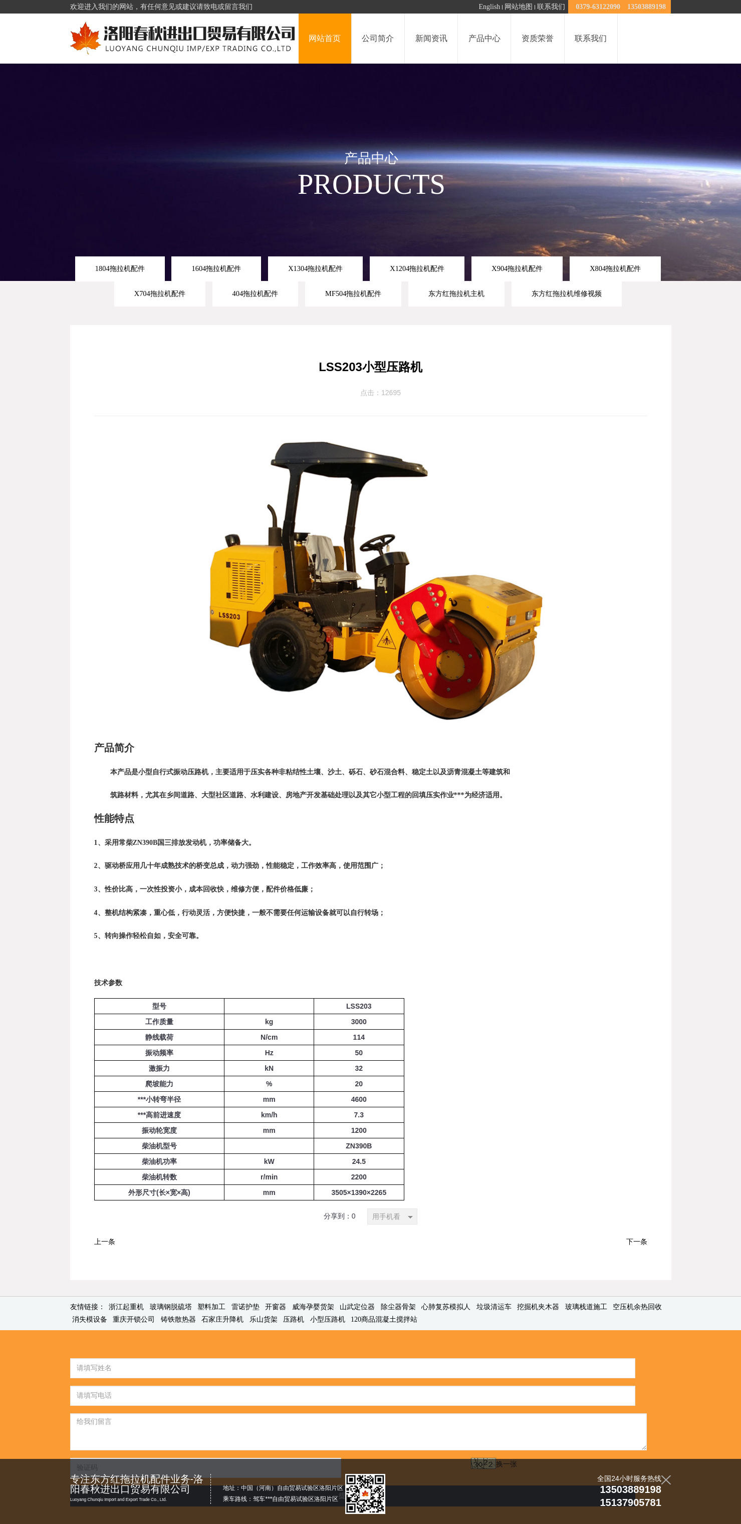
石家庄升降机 (222, 1319)
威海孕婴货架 (313, 1307)
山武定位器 (357, 1307)
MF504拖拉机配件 (353, 293)
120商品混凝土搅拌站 (384, 1319)
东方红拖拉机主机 (456, 293)
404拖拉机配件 (255, 293)
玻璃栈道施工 (586, 1307)
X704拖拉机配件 (159, 293)
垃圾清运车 (494, 1307)
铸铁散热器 (178, 1319)
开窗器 (275, 1307)
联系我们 (551, 7)
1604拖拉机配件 (216, 268)
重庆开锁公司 (134, 1319)
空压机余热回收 (637, 1307)
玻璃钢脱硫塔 (171, 1307)
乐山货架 (264, 1319)
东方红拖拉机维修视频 (567, 293)
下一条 (636, 1242)
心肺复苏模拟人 (445, 1307)
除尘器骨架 (398, 1307)
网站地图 (519, 7)
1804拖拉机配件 (120, 268)
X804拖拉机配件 (615, 268)
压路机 (293, 1319)
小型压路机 (327, 1319)
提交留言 (288, 1440)
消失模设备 (89, 1319)
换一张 (188, 1436)
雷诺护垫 (245, 1307)
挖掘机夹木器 (538, 1307)
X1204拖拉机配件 (417, 268)
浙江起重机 (126, 1307)
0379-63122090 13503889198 (619, 7)
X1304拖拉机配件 (315, 268)
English (490, 7)
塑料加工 (211, 1307)
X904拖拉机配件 (517, 268)
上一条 (104, 1242)
